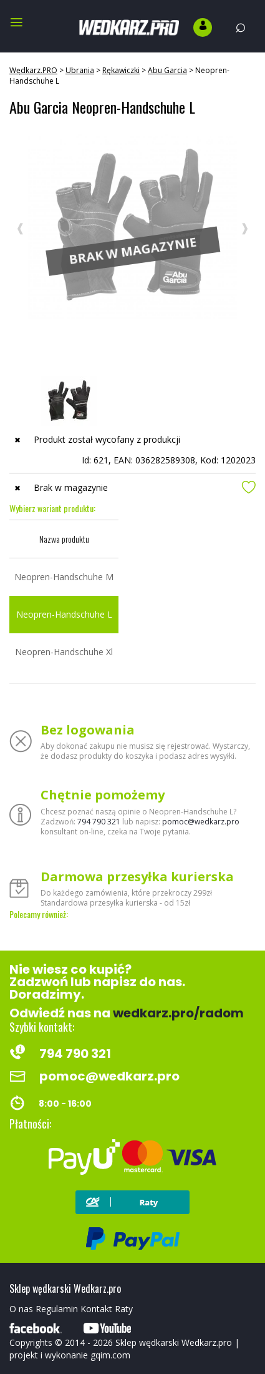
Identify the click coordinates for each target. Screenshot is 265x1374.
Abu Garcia (167, 70)
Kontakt (96, 1309)
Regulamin (57, 1309)
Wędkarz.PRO (33, 70)
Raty (124, 1309)
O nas (21, 1309)
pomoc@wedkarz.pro (200, 821)
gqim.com (110, 1355)
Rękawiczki (121, 70)
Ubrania (79, 70)
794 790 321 (98, 821)
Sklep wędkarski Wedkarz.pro (173, 1342)
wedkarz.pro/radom (178, 1013)
